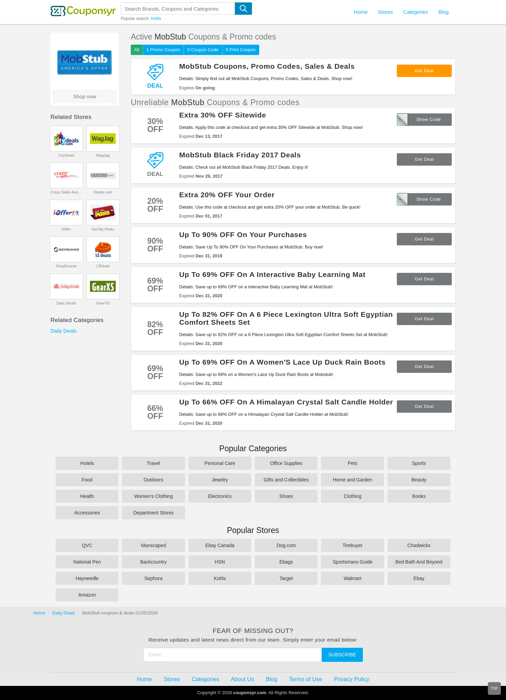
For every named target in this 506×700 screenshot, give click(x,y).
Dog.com (286, 545)
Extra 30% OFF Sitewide (222, 115)
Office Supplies (286, 463)
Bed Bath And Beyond (418, 562)
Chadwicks (418, 545)
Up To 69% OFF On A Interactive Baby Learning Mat (272, 274)
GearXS (103, 303)
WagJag (103, 155)
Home (39, 612)
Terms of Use (305, 679)
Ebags (286, 562)
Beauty (419, 479)
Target (286, 578)
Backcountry (153, 562)
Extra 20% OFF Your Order (227, 195)
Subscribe (342, 654)
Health (87, 496)
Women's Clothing (153, 496)
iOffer (66, 229)
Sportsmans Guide (352, 562)
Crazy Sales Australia (66, 192)
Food (87, 479)
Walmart (352, 578)
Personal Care (220, 463)
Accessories (87, 512)
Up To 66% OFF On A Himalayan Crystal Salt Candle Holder (286, 402)
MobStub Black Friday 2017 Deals (240, 155)
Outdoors (153, 479)
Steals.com (103, 192)
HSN (220, 562)
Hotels (87, 463)
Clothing (352, 496)
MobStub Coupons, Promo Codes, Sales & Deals (267, 66)
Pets (352, 463)
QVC (87, 545)
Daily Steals (66, 303)
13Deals (103, 266)
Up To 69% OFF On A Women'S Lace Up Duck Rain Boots (282, 362)
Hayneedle (87, 578)
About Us (242, 679)
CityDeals (66, 155)
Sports (419, 463)
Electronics (219, 496)
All (136, 49)
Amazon (87, 595)
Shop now (84, 96)
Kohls (156, 18)
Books (419, 496)
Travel (153, 463)
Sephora (154, 578)
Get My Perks (102, 229)
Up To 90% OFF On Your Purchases (243, 234)
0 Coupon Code (203, 49)
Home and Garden (352, 479)
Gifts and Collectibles (286, 479)
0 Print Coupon (241, 49)
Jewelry (220, 479)
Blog (443, 12)
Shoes (286, 496)
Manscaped (153, 545)
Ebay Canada (219, 545)
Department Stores (153, 512)
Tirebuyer (353, 545)
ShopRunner (66, 266)
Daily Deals (63, 331)
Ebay (418, 578)
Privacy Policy (351, 679)
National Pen (87, 562)
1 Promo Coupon (163, 49)
